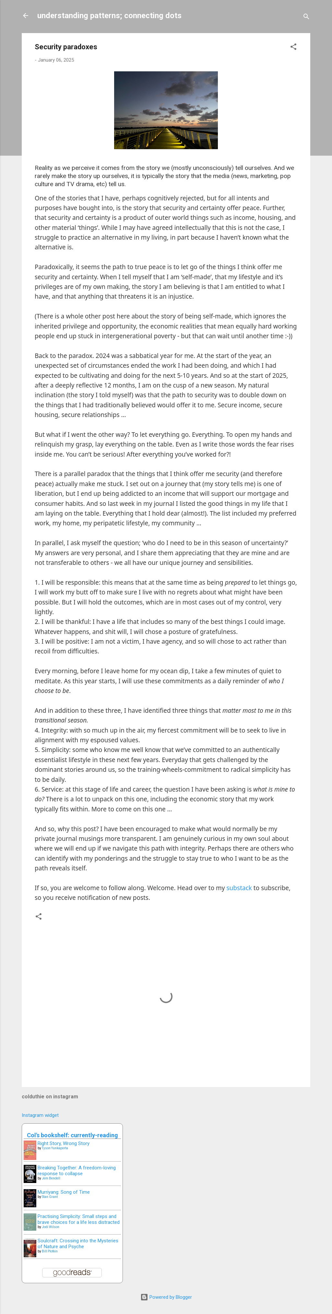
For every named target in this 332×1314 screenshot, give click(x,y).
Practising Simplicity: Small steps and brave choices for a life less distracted (79, 1219)
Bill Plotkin (50, 1251)
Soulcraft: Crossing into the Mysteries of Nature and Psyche (78, 1243)
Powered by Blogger (166, 1297)
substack (239, 888)
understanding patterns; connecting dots (109, 15)
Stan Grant (50, 1197)
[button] (293, 48)
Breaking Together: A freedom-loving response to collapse (77, 1171)
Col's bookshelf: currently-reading (72, 1135)
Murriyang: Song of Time (64, 1192)
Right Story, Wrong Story (63, 1143)
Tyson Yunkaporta (55, 1148)
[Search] (306, 18)
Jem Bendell (51, 1178)
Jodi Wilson (50, 1227)
